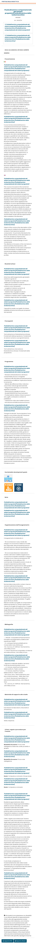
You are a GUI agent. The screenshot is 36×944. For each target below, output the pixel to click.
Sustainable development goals (16, 472)
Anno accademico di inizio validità (17, 50)
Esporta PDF (7, 941)
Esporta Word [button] (20, 941)
